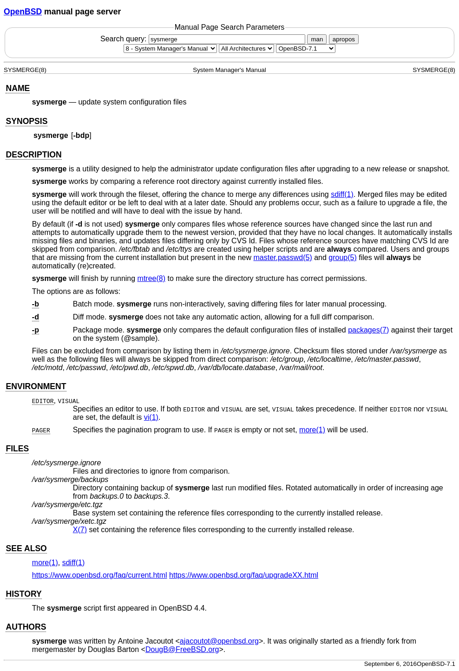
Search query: (204, 39)
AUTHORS (26, 627)
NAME (18, 88)
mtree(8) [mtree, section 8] (151, 278)
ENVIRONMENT (36, 386)
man (317, 39)
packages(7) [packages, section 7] (368, 330)
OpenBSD (23, 11)
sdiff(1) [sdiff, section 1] (342, 194)
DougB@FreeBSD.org (182, 649)
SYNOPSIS (26, 121)
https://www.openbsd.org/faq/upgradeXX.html (243, 575)
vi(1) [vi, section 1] (151, 417)
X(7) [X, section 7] (80, 530)
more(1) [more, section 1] (312, 430)
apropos (344, 39)
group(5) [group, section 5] (342, 257)
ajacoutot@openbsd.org (219, 641)
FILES (17, 448)
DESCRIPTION (33, 154)
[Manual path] (305, 48)
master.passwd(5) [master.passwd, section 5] (282, 257)
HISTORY (23, 594)
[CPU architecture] (246, 48)
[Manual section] (170, 48)
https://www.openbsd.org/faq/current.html (99, 575)
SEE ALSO (26, 548)
